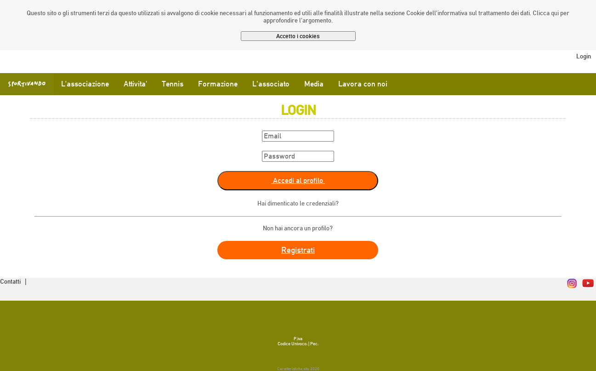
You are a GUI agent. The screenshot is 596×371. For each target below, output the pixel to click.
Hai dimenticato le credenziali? (298, 203)
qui (555, 13)
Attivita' (135, 84)
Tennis (172, 84)
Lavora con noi (362, 84)
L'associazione (85, 84)
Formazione (218, 84)
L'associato (270, 84)
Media (314, 84)
